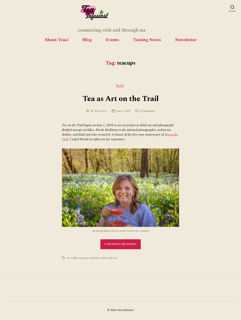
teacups (84, 258)
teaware (94, 258)
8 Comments (147, 111)
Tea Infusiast (125, 310)
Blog (87, 40)
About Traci (56, 40)
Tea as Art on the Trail (120, 99)
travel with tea (109, 258)
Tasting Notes (147, 40)
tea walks (72, 258)
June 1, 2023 (123, 111)
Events (112, 40)
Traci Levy (100, 111)
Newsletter (186, 40)
